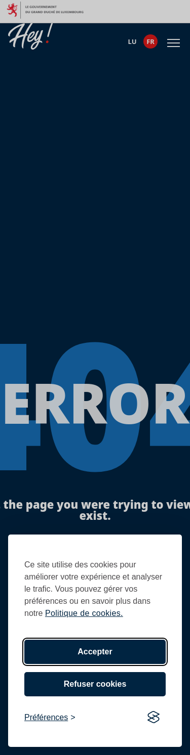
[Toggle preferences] (49, 717)
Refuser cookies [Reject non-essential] (95, 684)
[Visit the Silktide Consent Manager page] (153, 717)
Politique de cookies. (84, 613)
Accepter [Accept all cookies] (95, 651)
